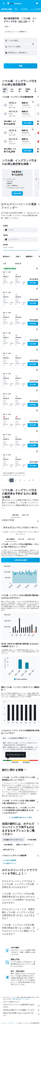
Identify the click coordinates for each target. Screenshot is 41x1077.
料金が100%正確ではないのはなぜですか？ (21, 1014)
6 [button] (29, 480)
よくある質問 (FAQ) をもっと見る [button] (20, 817)
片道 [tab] (35, 90)
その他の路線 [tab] (31, 840)
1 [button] (11, 480)
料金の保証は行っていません (21, 999)
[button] (3, 3)
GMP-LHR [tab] (25, 515)
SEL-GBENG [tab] (10, 539)
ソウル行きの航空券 (9, 860)
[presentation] (33, 21)
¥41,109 (23, 21)
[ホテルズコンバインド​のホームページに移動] (14, 3)
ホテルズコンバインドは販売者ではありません (21, 1006)
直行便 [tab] (20, 90)
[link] (17, 193)
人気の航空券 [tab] (8, 844)
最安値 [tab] (4, 90)
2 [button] (15, 480)
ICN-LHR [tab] (15, 515)
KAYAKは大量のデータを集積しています (21, 1010)
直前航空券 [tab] (27, 90)
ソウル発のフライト (9, 863)
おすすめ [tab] (11, 90)
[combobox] (7, 26)
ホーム (4, 1023)
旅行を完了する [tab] (8, 849)
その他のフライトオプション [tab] (13, 840)
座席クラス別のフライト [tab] (24, 844)
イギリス (10, 1023)
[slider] (38, 250)
